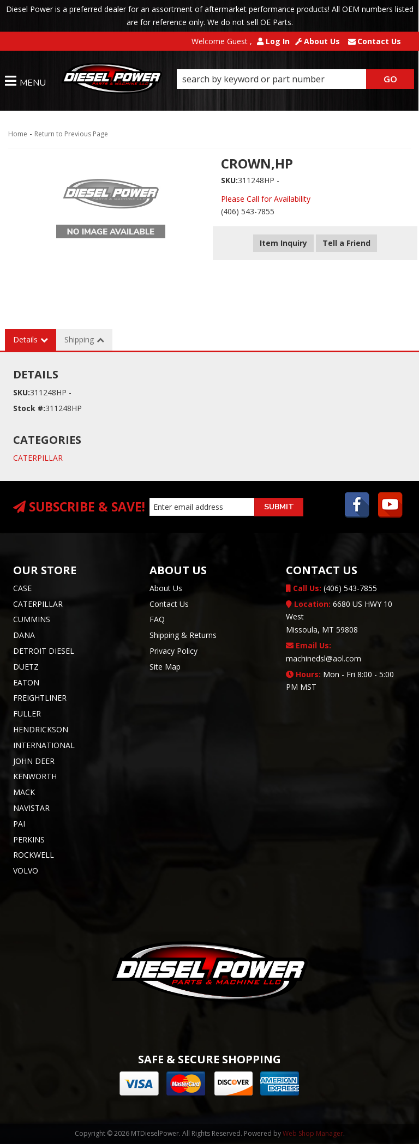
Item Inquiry (283, 243)
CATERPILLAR (38, 458)
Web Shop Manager (313, 1133)
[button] (295, 79)
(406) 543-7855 (331, 588)
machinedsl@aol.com (323, 652)
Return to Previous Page (71, 134)
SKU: (229, 180)
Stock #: (29, 408)
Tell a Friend (346, 243)
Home (17, 134)
